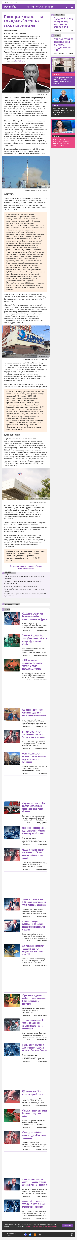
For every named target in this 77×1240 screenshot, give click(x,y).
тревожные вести (10, 151)
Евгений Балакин (41, 1149)
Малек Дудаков (42, 916)
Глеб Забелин (43, 773)
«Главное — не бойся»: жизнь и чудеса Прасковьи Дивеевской (34, 1135)
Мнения (49, 7)
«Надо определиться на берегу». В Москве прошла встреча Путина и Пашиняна (34, 1182)
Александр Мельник (40, 655)
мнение (57, 35)
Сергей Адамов (42, 630)
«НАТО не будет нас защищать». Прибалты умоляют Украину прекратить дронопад (32, 664)
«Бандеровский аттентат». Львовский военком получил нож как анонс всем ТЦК (33, 949)
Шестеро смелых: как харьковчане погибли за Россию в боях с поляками (34, 734)
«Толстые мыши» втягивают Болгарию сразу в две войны (34, 1113)
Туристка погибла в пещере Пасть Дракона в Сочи (20, 586)
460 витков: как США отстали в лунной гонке (32, 1093)
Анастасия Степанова (11, 30)
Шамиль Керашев (41, 726)
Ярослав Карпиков (41, 748)
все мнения (69, 53)
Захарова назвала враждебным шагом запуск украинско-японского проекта (63, 111)
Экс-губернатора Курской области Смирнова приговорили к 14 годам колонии (62, 80)
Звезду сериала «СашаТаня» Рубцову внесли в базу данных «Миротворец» (61, 142)
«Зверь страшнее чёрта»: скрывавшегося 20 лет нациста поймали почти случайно (33, 853)
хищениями (25, 41)
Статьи (39, 7)
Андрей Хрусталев (41, 965)
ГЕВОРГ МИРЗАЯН (59, 53)
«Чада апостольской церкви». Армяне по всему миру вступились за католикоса (34, 757)
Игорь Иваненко (42, 1127)
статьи (7, 609)
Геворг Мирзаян (42, 941)
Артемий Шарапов (41, 1105)
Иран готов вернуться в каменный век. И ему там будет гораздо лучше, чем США (63, 44)
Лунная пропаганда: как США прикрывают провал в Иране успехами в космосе (34, 902)
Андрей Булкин (42, 844)
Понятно (67, 1225)
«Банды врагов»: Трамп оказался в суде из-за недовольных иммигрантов (34, 712)
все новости (57, 30)
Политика (56, 105)
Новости (30, 7)
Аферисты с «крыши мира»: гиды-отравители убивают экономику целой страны (34, 830)
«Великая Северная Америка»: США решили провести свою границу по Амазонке (33, 925)
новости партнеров (12, 604)
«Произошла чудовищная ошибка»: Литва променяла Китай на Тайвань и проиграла (34, 999)
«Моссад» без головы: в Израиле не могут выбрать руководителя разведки (33, 1204)
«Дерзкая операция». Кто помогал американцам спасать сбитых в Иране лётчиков (33, 807)
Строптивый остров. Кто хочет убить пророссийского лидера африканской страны (34, 639)
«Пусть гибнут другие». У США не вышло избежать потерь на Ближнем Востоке (34, 1047)
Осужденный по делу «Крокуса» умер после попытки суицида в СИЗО (63, 22)
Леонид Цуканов (41, 823)
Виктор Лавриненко (40, 680)
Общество (56, 74)
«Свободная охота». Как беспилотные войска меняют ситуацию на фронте (34, 616)
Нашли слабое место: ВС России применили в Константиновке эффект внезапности (33, 1024)
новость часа (59, 15)
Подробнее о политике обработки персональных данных (41, 1226)
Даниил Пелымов (41, 869)
